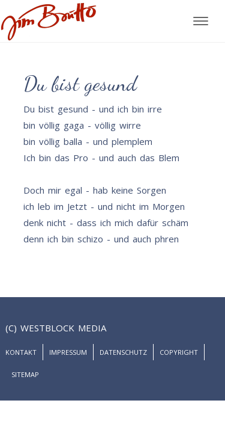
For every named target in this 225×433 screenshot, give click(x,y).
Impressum (68, 352)
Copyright (179, 352)
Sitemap (25, 374)
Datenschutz (123, 352)
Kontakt (21, 352)
